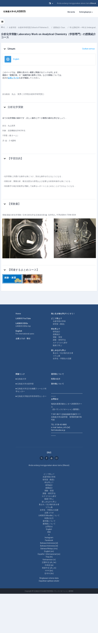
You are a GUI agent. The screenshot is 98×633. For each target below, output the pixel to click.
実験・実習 (57, 337)
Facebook (49, 540)
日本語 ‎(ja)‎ (49, 565)
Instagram (49, 537)
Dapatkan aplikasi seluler (49, 581)
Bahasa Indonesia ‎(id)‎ (49, 543)
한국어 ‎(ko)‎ (49, 573)
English (49, 529)
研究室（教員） (59, 324)
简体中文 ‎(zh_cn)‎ (49, 568)
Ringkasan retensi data (49, 578)
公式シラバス (13, 78)
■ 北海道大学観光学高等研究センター (31, 396)
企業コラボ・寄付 (23, 339)
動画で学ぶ (57, 345)
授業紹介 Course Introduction (60, 27)
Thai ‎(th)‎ (49, 557)
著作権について (57, 384)
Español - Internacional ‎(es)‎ (49, 554)
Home (18, 314)
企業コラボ (49, 513)
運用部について (57, 374)
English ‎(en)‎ (49, 551)
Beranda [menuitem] (71, 12)
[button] (51, 3)
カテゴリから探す (60, 343)
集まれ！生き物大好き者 (63, 353)
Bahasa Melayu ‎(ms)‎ (49, 549)
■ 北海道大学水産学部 (25, 384)
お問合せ (49, 526)
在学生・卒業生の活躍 (62, 358)
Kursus (5, 27)
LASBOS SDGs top (23, 326)
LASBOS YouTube (23, 318)
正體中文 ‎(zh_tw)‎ (49, 562)
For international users (25, 334)
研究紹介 (56, 332)
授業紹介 (56, 334)
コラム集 (56, 356)
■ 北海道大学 (21, 379)
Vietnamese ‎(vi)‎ (49, 560)
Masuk (93, 3)
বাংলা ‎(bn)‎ (49, 571)
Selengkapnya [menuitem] (85, 12)
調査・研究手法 (59, 340)
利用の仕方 (55, 379)
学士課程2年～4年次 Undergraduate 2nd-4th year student (83, 27)
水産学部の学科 (59, 321)
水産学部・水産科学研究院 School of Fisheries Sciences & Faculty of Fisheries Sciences (29, 27)
